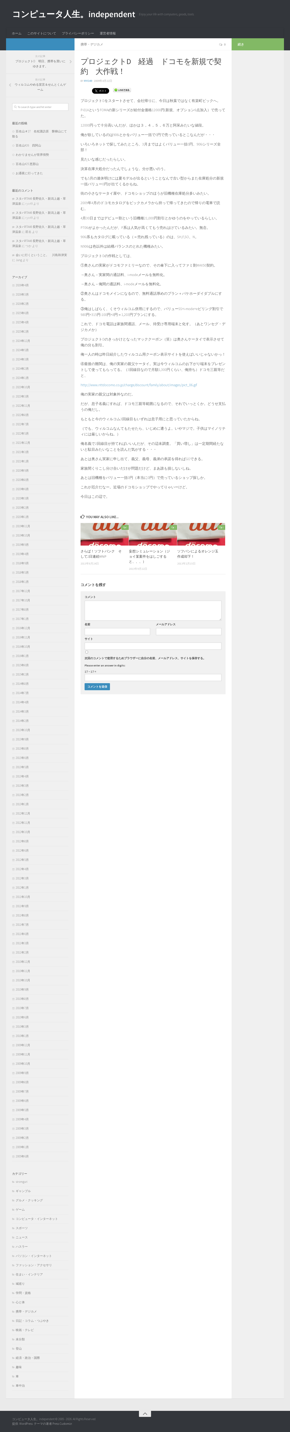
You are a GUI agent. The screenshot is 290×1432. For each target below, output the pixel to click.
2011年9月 (22, 906)
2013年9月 (22, 739)
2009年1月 (22, 1147)
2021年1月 (22, 461)
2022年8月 (22, 415)
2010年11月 (23, 971)
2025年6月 (22, 313)
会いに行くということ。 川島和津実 (41, 255)
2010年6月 (22, 1017)
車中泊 (20, 1385)
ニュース (22, 1237)
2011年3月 (22, 943)
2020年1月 (22, 517)
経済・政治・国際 (28, 1358)
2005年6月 (22, 1156)
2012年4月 (22, 869)
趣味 (19, 1367)
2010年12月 (23, 962)
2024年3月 (22, 359)
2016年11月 (23, 637)
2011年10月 (23, 897)
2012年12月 (23, 813)
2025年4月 (22, 322)
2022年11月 (23, 406)
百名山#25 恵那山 (27, 164)
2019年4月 (22, 554)
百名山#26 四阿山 (28, 145)
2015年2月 (22, 674)
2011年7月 (22, 925)
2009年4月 (22, 1119)
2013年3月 (22, 786)
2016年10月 (23, 647)
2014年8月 (22, 684)
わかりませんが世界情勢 (32, 155)
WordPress (26, 1424)
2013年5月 (22, 767)
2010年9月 (22, 989)
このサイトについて (41, 33)
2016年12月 (23, 628)
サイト (89, 639)
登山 (19, 1348)
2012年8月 (22, 841)
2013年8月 (22, 748)
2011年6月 (22, 934)
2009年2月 (22, 1138)
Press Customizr (62, 1424)
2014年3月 (22, 711)
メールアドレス (166, 624)
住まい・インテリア (29, 1274)
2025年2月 (22, 331)
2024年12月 (23, 341)
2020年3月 (22, 498)
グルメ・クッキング (29, 1200)
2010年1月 (22, 1036)
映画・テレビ (25, 1330)
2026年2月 (22, 304)
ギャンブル (23, 1191)
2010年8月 (22, 999)
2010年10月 (23, 980)
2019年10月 (23, 535)
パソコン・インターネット (34, 1256)
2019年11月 (23, 526)
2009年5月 (22, 1110)
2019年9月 (22, 545)
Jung (19, 260)
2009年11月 (23, 1054)
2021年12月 (23, 443)
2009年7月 (22, 1091)
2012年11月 (23, 823)
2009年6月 (22, 1101)
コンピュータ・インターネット (37, 1219)
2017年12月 (23, 591)
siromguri (21, 1182)
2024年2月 (22, 368)
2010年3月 (22, 1026)
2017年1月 (22, 619)
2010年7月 (22, 1008)
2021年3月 (22, 452)
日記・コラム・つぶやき (32, 1321)
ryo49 (88, 81)
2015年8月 (22, 665)
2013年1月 (22, 804)
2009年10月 (23, 1064)
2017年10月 (23, 600)
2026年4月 (22, 285)
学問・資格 (23, 1293)
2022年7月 (22, 424)
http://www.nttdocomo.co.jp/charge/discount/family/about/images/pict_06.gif (139, 385)
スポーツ (22, 1228)
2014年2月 (22, 721)
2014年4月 (22, 702)
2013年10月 (23, 730)
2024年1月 (22, 378)
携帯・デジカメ (92, 44)
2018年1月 (22, 582)
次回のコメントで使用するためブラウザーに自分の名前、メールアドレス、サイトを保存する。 (145, 658)
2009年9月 (22, 1073)
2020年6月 (22, 489)
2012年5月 (22, 860)
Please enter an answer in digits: (105, 665)
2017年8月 (22, 609)
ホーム (17, 33)
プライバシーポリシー (78, 33)
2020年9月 (22, 470)
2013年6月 (22, 758)
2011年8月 (22, 915)
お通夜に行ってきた (29, 173)
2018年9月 (22, 563)
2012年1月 (22, 887)
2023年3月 (22, 396)
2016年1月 (22, 656)
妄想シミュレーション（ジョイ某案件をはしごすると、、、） (149, 556)
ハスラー (22, 1246)
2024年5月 (22, 350)
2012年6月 (22, 850)
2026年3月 (22, 294)
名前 (87, 624)
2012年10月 (23, 832)
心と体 (20, 1302)
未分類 (20, 1339)
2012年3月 (22, 878)
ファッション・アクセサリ (34, 1265)
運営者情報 (108, 33)
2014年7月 (22, 693)
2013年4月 (22, 776)
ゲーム (20, 1209)
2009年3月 (22, 1128)
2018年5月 (22, 572)
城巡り (20, 1284)
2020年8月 (22, 480)
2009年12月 (23, 1045)
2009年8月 (22, 1082)
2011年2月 (22, 952)
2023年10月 (23, 387)
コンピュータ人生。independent (73, 14)
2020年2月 (22, 508)
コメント (90, 597)
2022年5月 (22, 433)
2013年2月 (22, 795)
